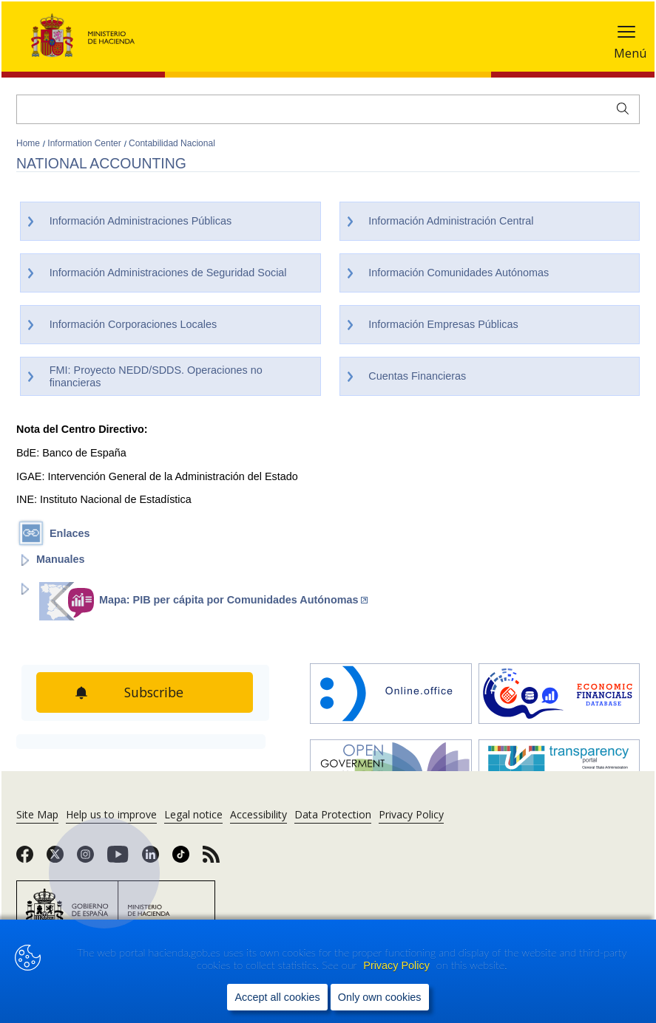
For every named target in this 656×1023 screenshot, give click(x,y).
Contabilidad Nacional (172, 143)
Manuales (60, 559)
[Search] (328, 109)
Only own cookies (380, 996)
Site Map (37, 814)
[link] (24, 859)
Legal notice (193, 814)
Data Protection (332, 814)
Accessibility (258, 814)
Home (29, 143)
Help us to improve (111, 814)
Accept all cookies (276, 996)
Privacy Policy (398, 965)
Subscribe (155, 692)
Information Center (85, 143)
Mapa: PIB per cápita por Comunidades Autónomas (233, 600)
